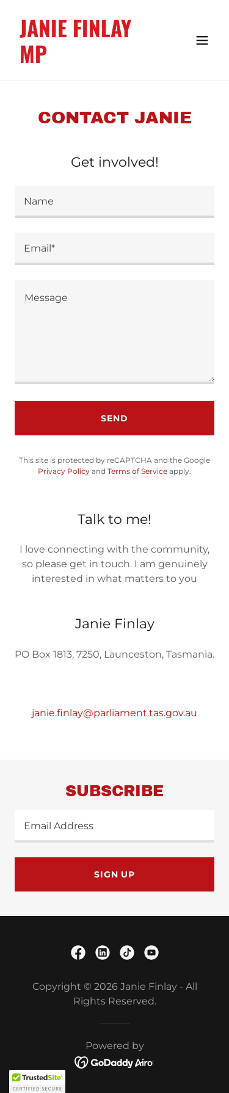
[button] (202, 40)
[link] (85, 59)
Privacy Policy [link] (64, 471)
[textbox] (114, 202)
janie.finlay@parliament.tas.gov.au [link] (114, 713)
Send (114, 418)
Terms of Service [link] (137, 471)
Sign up (114, 874)
